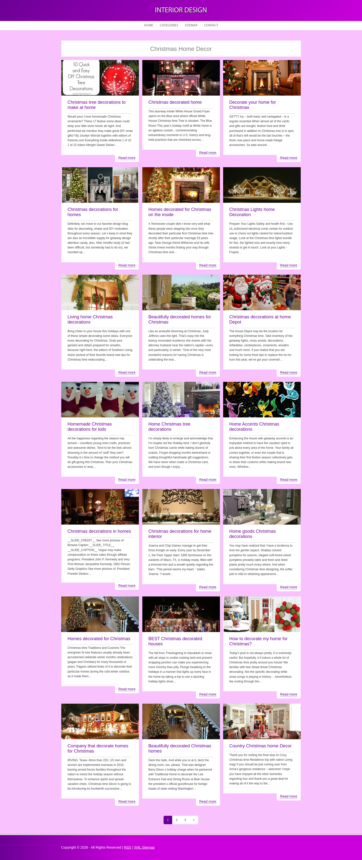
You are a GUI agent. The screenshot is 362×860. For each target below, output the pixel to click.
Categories (169, 25)
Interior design (181, 10)
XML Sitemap (144, 847)
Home (148, 25)
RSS (127, 847)
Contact (211, 25)
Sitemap (191, 25)
